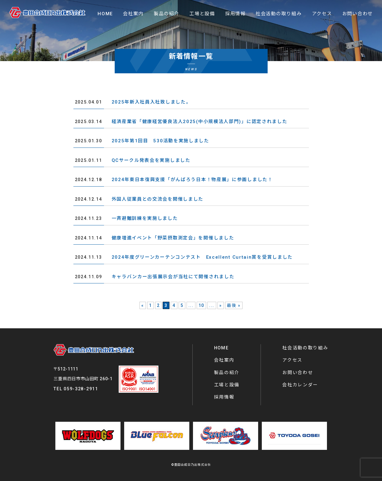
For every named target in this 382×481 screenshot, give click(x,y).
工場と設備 (227, 385)
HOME (221, 348)
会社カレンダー (300, 385)
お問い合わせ (297, 372)
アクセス (292, 360)
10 (201, 305)
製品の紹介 (227, 372)
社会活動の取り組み (305, 348)
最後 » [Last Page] (234, 305)
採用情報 (224, 397)
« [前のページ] (142, 305)
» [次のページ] (220, 305)
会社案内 (224, 360)
